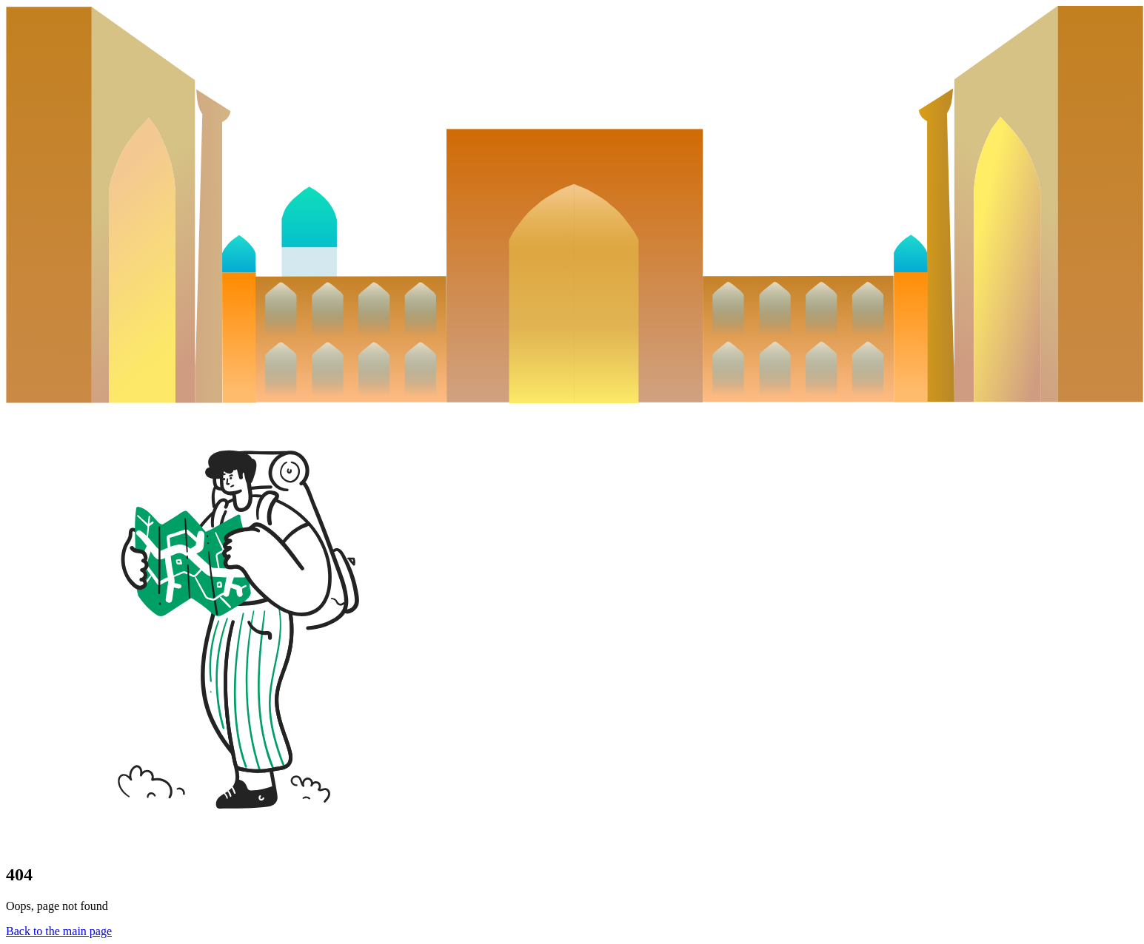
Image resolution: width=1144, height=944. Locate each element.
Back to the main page (59, 931)
